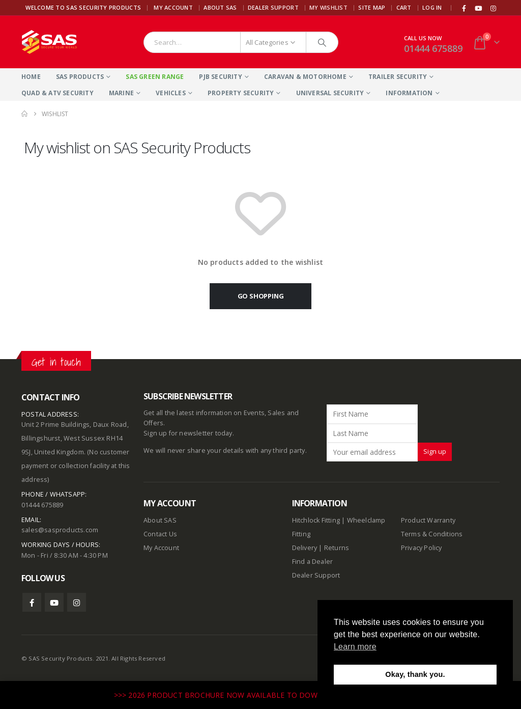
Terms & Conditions (432, 534)
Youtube (54, 602)
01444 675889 (433, 48)
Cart (404, 7)
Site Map (371, 7)
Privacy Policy (421, 547)
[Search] (322, 42)
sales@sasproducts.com (59, 530)
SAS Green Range (155, 76)
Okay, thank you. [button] (415, 674)
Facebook (31, 602)
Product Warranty (429, 520)
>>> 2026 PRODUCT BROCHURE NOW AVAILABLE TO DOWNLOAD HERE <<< (247, 695)
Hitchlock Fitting (316, 520)
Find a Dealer (312, 561)
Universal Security (330, 93)
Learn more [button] (355, 646)
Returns (336, 547)
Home (31, 76)
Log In (432, 7)
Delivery (304, 547)
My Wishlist (328, 7)
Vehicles (171, 93)
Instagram (76, 602)
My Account (173, 7)
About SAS (220, 7)
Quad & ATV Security (57, 93)
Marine (121, 93)
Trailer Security (397, 76)
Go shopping (261, 296)
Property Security (241, 93)
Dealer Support (273, 7)
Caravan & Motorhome (305, 76)
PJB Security (220, 76)
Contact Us (160, 534)
